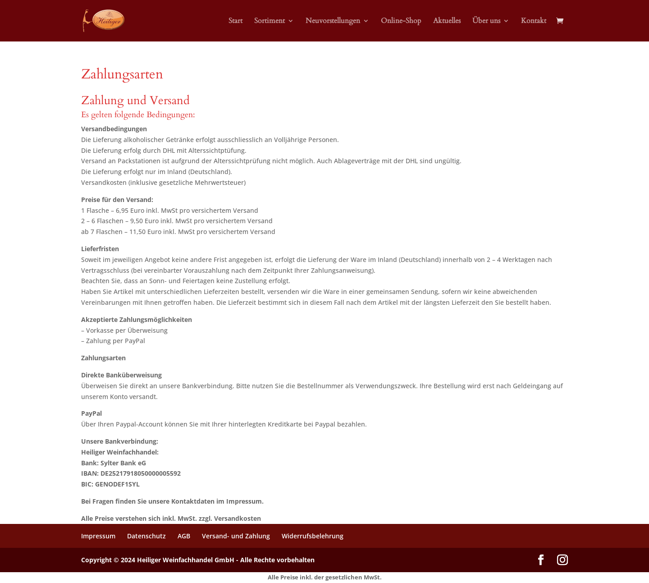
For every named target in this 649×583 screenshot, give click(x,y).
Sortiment (269, 22)
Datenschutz (146, 536)
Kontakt (533, 22)
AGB (184, 536)
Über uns (486, 22)
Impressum (98, 536)
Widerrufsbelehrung (312, 536)
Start (235, 22)
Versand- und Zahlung (236, 536)
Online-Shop (401, 22)
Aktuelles (447, 22)
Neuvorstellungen (333, 22)
